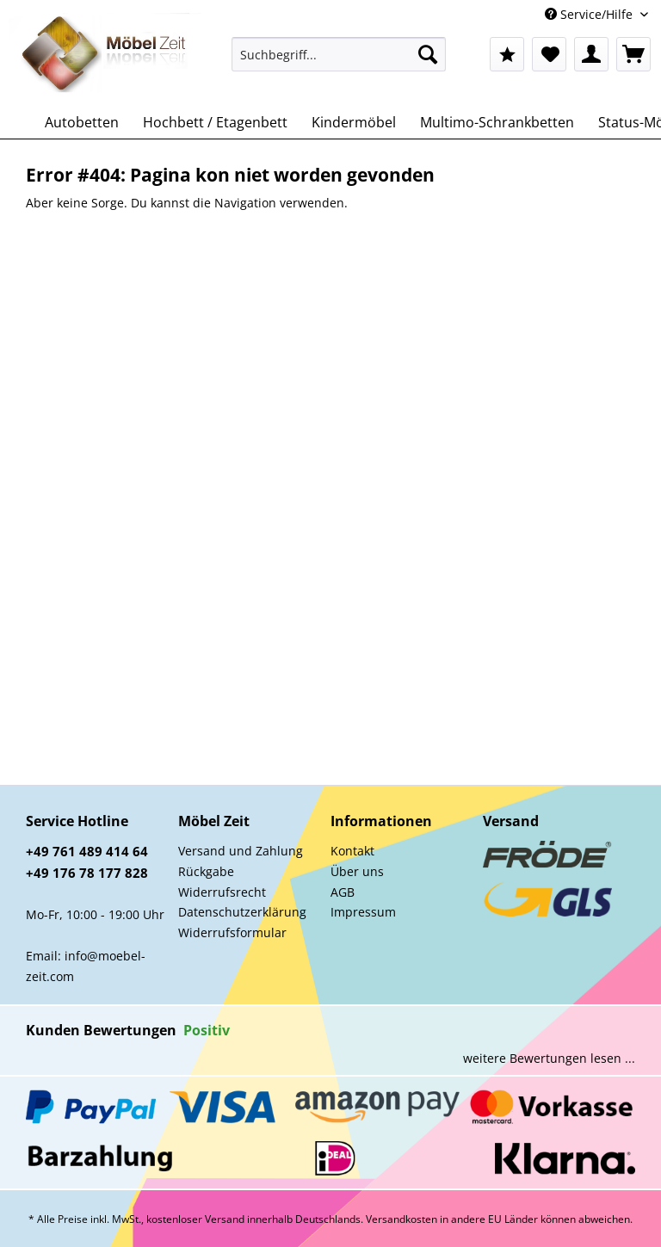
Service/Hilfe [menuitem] (590, 14)
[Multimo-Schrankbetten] (497, 122)
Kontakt (352, 851)
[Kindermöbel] (354, 122)
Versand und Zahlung (240, 851)
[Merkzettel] (549, 54)
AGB (342, 892)
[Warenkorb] (633, 54)
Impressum (363, 912)
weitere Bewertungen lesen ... (549, 1058)
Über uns (357, 871)
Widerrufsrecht (222, 892)
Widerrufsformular (232, 932)
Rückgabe (206, 871)
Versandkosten (401, 1219)
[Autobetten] (82, 122)
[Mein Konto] (591, 54)
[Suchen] (428, 54)
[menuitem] (339, 62)
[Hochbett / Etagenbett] (215, 122)
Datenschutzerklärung (242, 912)
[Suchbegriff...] (339, 54)
